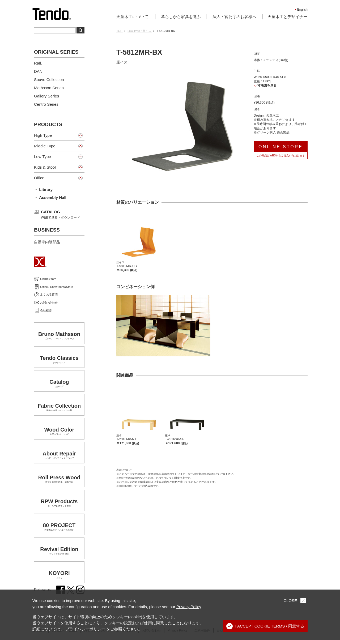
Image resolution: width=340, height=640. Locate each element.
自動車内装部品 (47, 242)
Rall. (38, 63)
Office (39, 178)
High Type (43, 135)
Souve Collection (49, 79)
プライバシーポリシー (85, 629)
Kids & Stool (45, 167)
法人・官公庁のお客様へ (234, 16)
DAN (38, 71)
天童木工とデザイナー (287, 16)
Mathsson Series (49, 88)
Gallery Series (46, 96)
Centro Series (46, 104)
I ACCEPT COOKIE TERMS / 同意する (265, 626)
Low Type (42, 156)
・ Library (43, 189)
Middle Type (45, 146)
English (302, 9)
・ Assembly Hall (50, 197)
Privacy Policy (188, 606)
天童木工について (132, 16)
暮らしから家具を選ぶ (181, 16)
